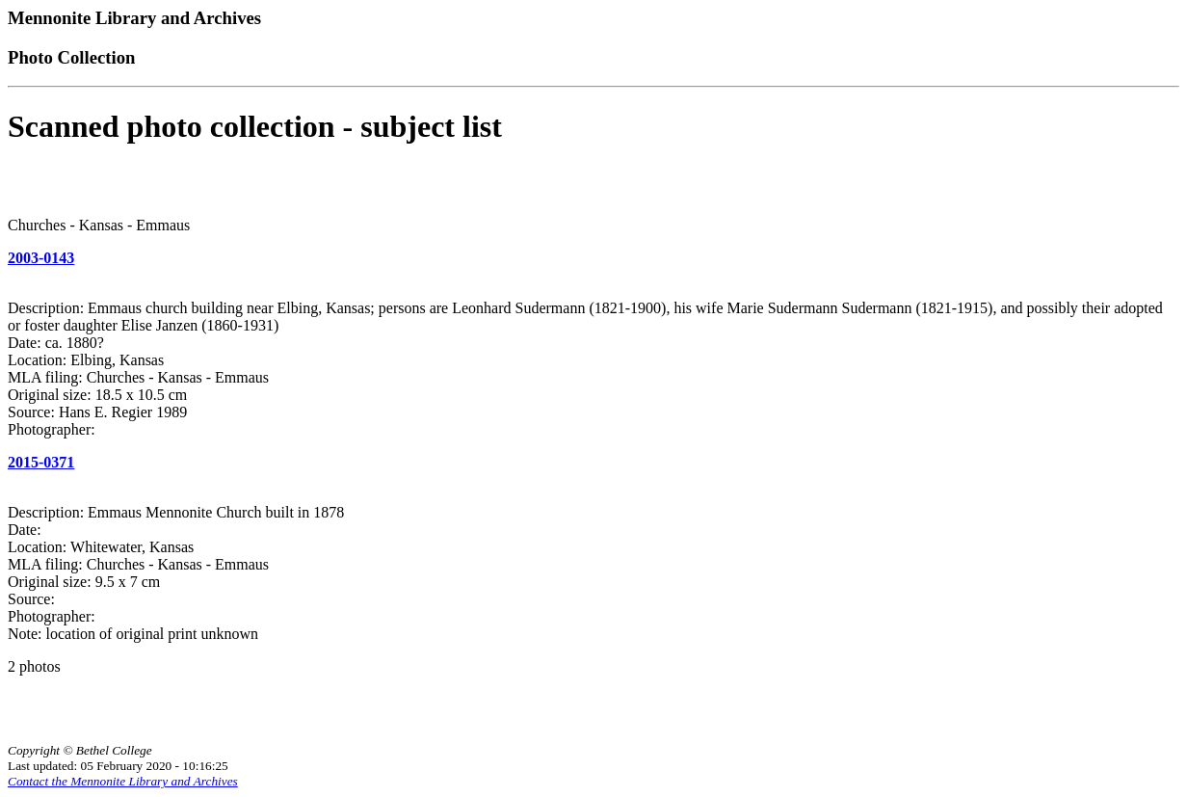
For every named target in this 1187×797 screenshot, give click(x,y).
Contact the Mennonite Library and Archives (123, 781)
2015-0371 (41, 462)
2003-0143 (41, 258)
